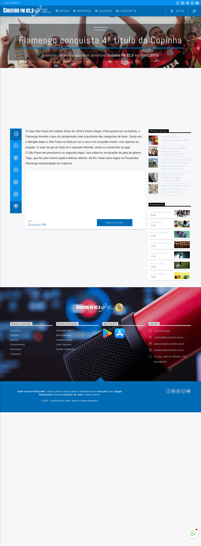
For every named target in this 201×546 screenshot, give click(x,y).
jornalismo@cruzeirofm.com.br (169, 413)
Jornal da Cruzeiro (160, 275)
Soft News (156, 285)
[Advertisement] (100, 168)
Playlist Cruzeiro (159, 296)
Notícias (64, 11)
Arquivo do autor (114, 286)
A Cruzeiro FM (128, 11)
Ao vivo (177, 11)
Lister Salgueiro (63, 408)
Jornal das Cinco (159, 316)
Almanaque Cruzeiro (161, 306)
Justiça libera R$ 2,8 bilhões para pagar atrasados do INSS (172, 240)
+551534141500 (162, 394)
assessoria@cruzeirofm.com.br (169, 407)
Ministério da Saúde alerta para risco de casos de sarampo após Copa (175, 252)
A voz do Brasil (158, 337)
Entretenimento (17, 408)
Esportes (100, 62)
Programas (15, 417)
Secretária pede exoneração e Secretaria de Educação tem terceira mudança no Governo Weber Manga (176, 228)
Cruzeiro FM (37, 288)
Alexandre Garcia (64, 394)
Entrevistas (84, 11)
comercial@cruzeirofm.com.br (168, 401)
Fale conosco (11, 2)
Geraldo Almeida (64, 403)
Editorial (14, 403)
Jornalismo (15, 394)
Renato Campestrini (66, 412)
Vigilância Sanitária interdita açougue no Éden (175, 202)
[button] (193, 533)
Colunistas (105, 11)
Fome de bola (158, 327)
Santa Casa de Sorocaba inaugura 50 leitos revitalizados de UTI (174, 214)
